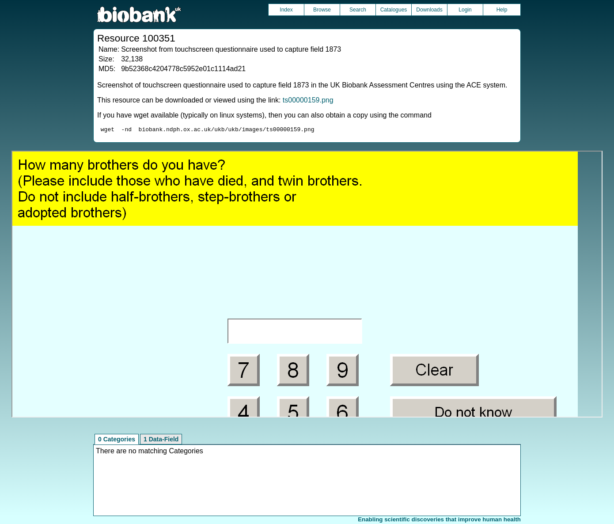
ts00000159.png (308, 100)
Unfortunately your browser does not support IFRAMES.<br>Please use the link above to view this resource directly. (307, 285)
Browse (322, 10)
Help (502, 10)
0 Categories (116, 440)
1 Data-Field (161, 440)
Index (286, 10)
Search (357, 10)
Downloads (429, 10)
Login (465, 10)
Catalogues (393, 10)
